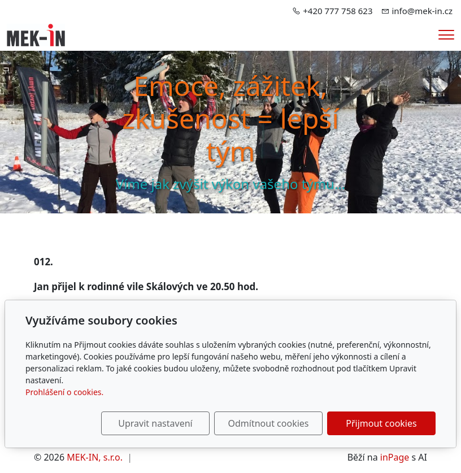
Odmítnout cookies (268, 423)
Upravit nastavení (155, 423)
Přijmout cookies (381, 423)
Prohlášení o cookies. (64, 392)
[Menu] (446, 35)
